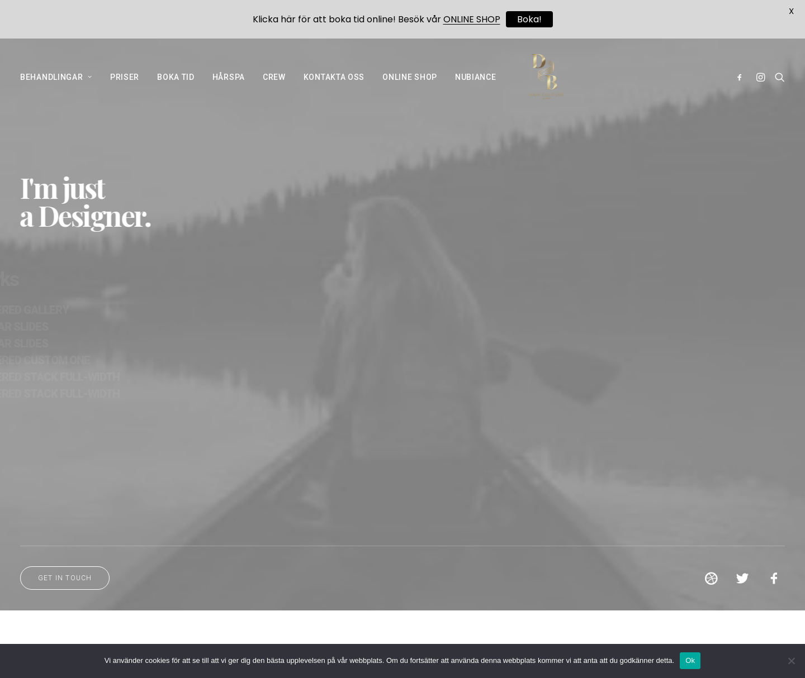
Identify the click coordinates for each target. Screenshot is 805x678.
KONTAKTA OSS (334, 89)
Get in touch (65, 605)
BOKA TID (176, 89)
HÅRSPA (228, 89)
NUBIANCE (475, 89)
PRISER (124, 89)
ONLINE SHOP (409, 89)
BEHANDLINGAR (56, 89)
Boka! (529, 19)
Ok (690, 660)
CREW (274, 89)
